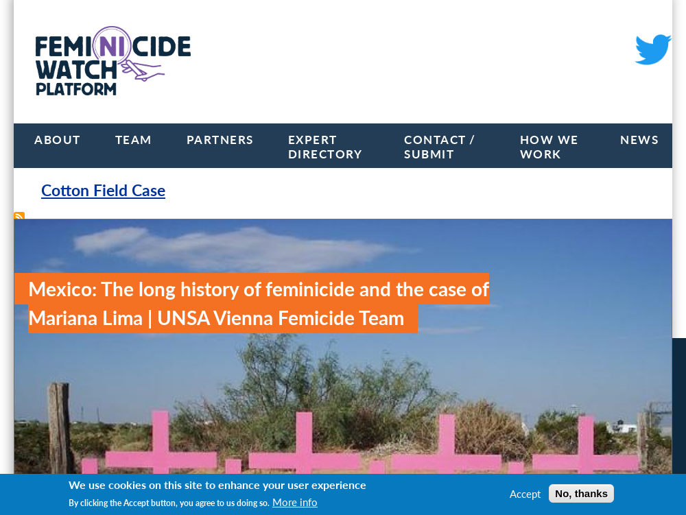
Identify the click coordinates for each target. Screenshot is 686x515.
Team (133, 139)
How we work (549, 146)
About (57, 139)
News (639, 139)
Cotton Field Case (103, 190)
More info (295, 502)
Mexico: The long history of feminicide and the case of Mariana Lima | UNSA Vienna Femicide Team (258, 303)
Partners (220, 139)
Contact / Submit (440, 146)
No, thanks (581, 493)
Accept (525, 494)
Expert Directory (325, 146)
